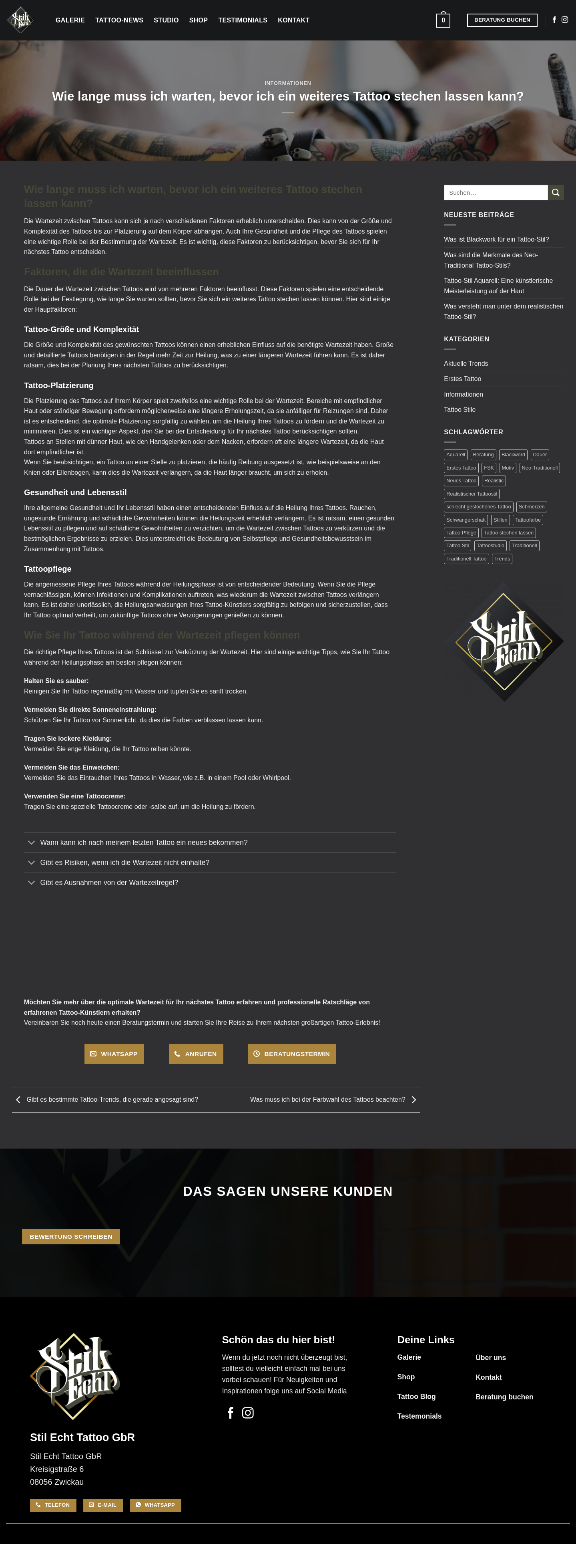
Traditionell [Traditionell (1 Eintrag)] (524, 545)
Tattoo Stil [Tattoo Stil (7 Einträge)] (457, 545)
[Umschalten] (32, 843)
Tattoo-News (119, 20)
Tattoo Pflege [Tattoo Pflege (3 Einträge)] (461, 533)
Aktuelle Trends (466, 363)
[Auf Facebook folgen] (554, 20)
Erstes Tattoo (462, 378)
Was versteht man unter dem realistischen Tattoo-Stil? (503, 311)
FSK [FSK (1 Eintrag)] (489, 468)
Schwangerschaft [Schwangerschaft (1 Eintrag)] (466, 520)
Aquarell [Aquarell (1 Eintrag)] (455, 455)
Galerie (70, 20)
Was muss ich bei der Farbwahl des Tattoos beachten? (335, 1099)
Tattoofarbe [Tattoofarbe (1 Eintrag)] (528, 520)
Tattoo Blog (416, 1397)
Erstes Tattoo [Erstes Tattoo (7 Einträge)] (461, 468)
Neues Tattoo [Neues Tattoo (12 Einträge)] (461, 481)
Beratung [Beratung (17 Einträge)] (483, 455)
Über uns (491, 1358)
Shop (198, 20)
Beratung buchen (505, 1397)
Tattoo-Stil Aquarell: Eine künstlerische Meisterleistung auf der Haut (498, 285)
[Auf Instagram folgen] (565, 20)
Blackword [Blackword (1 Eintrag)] (513, 455)
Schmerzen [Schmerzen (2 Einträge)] (532, 507)
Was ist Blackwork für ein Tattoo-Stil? (496, 239)
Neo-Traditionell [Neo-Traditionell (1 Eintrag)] (540, 468)
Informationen (288, 83)
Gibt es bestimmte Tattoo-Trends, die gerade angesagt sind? (105, 1099)
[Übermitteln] (556, 192)
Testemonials (419, 1416)
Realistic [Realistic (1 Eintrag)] (494, 481)
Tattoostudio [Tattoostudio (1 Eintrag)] (490, 545)
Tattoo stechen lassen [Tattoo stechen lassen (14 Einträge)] (509, 533)
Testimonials (242, 20)
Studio (166, 20)
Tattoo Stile (460, 409)
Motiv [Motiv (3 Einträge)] (508, 468)
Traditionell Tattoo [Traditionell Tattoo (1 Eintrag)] (466, 559)
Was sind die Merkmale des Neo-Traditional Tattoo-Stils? (491, 260)
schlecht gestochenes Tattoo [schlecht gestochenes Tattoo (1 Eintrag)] (478, 507)
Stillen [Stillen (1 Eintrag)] (501, 520)
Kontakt (293, 20)
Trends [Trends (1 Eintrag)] (502, 559)
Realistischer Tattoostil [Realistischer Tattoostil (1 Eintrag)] (471, 494)
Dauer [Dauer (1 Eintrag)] (540, 455)
